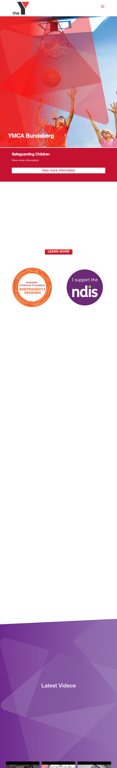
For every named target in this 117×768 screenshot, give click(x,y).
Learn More (58, 251)
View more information (58, 170)
